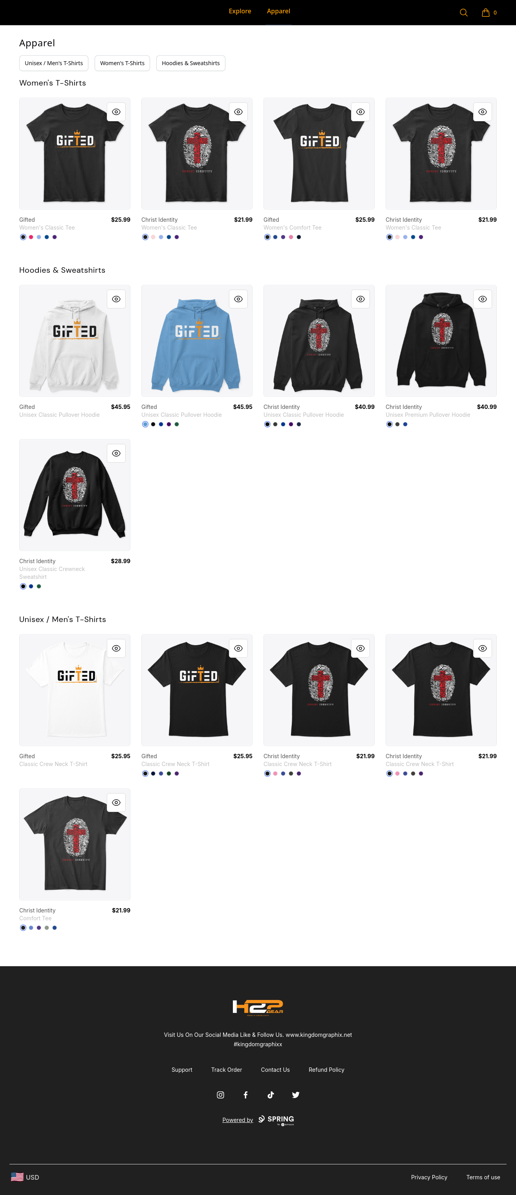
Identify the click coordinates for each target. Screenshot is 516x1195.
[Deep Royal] (275, 237)
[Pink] (275, 773)
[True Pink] (291, 237)
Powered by (257, 1120)
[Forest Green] (176, 424)
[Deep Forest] (39, 586)
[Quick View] (116, 111)
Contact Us (275, 1069)
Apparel (278, 11)
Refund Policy (326, 1069)
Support (182, 1069)
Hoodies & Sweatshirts (191, 63)
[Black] (23, 237)
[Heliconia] (31, 237)
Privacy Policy (429, 1177)
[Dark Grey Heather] (397, 424)
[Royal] (46, 237)
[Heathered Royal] (31, 927)
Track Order (226, 1069)
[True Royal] (405, 424)
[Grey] (46, 927)
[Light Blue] (39, 237)
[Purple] (54, 237)
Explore (240, 11)
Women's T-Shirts (122, 63)
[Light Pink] (153, 237)
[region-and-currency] (25, 1177)
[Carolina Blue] (145, 424)
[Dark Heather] (275, 424)
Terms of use (483, 1177)
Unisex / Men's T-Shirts (54, 63)
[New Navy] (298, 237)
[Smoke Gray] (291, 773)
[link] (75, 153)
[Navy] (298, 424)
